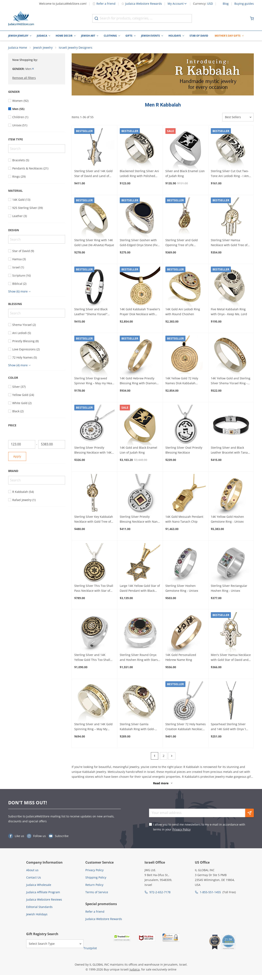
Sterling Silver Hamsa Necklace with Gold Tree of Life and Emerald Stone (229, 243)
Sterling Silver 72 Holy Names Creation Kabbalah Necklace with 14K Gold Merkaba (185, 727)
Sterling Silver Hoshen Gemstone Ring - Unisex (181, 588)
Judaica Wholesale (38, 885)
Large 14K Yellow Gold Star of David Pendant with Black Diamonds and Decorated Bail (140, 589)
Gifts (128, 35)
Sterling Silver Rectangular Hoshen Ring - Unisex (229, 588)
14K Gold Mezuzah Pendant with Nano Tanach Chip (184, 519)
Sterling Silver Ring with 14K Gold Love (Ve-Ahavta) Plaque (94, 243)
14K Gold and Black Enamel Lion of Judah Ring (138, 450)
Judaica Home (17, 48)
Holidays (174, 35)
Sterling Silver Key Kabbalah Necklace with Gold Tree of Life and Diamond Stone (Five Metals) (94, 520)
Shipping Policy (95, 878)
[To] (51, 445)
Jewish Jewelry (18, 35)
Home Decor (64, 35)
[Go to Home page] (21, 18)
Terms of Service (96, 893)
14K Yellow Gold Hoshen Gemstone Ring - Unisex (227, 519)
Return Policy (94, 885)
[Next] (171, 756)
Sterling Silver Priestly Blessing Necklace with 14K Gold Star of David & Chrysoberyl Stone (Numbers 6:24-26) (94, 451)
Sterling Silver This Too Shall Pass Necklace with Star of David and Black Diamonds (93, 589)
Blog (226, 3)
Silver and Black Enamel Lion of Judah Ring (185, 174)
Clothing (110, 35)
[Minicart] (252, 18)
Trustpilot (90, 949)
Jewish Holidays (36, 915)
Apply (17, 457)
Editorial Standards (39, 907)
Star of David (199, 35)
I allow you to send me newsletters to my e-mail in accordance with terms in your (199, 827)
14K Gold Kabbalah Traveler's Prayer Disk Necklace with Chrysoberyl (140, 312)
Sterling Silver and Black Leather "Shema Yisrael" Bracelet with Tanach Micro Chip (93, 312)
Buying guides (244, 3)
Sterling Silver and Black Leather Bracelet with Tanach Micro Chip (231, 451)
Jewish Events (150, 35)
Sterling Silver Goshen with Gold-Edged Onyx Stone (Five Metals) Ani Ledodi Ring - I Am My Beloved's (139, 243)
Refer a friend (103, 4)
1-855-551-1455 (210, 893)
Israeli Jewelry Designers (75, 48)
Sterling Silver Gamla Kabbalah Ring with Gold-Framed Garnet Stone (137, 727)
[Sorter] (238, 118)
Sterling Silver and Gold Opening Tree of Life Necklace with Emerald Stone (185, 243)
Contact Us (33, 878)
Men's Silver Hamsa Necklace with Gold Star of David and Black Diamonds (231, 658)
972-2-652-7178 (160, 893)
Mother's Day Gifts (228, 35)
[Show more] (20, 292)
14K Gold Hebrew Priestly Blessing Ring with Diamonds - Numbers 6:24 (140, 382)
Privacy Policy (181, 830)
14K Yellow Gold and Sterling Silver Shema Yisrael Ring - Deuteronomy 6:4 (230, 382)
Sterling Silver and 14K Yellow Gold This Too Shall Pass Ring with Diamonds (92, 658)
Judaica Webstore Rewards (141, 4)
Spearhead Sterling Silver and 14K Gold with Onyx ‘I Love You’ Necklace (228, 727)
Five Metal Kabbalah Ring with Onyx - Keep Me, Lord (229, 312)
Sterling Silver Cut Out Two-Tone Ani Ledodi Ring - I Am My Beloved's (230, 174)
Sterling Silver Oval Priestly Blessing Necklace (183, 450)
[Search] (36, 149)
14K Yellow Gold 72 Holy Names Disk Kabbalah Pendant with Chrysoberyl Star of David (183, 382)
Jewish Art (88, 35)
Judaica (42, 35)
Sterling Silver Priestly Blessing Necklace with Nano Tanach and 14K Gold (139, 520)
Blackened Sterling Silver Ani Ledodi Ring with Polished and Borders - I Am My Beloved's (139, 174)
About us (32, 871)
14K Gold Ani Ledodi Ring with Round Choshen (182, 312)
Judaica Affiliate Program (43, 893)
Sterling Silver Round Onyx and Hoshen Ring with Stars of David (139, 658)
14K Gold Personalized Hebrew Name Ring (180, 658)
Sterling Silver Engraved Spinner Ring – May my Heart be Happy (94, 382)
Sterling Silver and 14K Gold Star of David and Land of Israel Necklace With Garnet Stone (93, 174)
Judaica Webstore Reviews (44, 900)
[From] (21, 445)
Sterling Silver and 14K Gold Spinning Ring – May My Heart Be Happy (93, 727)
